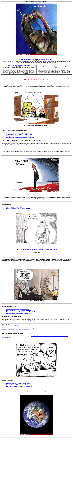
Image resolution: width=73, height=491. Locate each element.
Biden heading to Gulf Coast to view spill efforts (18, 384)
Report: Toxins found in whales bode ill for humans (18, 208)
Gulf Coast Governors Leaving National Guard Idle (36, 59)
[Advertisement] (36, 465)
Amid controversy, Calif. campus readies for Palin (18, 310)
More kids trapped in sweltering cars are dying (17, 210)
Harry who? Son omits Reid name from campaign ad (19, 386)
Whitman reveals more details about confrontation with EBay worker (23, 311)
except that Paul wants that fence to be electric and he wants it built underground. (36, 320)
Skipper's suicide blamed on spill (14, 207)
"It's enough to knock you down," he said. (21, 144)
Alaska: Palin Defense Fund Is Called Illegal (19, 65)
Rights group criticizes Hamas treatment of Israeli (18, 136)
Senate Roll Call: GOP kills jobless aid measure (17, 309)
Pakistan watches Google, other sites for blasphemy (19, 134)
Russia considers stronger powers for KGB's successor (20, 137)
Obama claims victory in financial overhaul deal (18, 383)
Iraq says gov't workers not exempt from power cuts (19, 133)
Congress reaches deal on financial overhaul (54, 66)
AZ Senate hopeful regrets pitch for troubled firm (18, 313)
